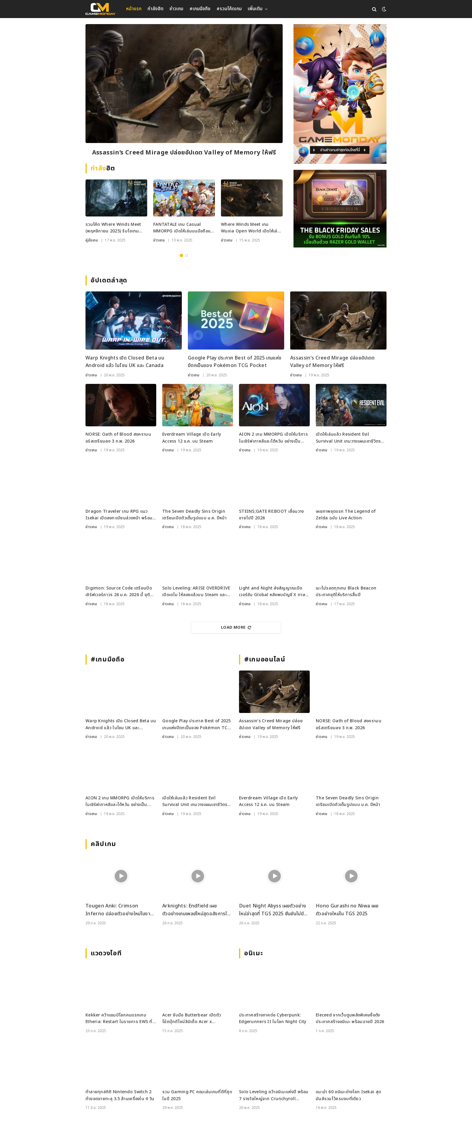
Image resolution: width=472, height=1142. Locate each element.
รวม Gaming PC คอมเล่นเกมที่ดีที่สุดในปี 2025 (197, 1095)
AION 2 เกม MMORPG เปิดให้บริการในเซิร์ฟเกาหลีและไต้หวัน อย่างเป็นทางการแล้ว (273, 438)
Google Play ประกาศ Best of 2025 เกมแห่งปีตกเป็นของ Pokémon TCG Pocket (234, 361)
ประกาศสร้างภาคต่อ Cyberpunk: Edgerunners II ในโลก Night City (272, 1018)
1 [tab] (181, 255)
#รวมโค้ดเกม (229, 8)
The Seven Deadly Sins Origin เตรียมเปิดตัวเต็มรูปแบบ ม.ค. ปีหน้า (194, 514)
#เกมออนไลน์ (264, 659)
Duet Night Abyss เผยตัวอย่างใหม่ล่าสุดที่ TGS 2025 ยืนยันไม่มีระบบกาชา (272, 910)
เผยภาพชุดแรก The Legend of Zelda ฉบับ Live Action (346, 514)
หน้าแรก (133, 8)
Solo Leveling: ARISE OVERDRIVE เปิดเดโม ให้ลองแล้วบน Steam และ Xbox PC (196, 592)
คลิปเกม (103, 844)
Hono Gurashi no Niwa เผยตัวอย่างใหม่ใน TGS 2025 (347, 909)
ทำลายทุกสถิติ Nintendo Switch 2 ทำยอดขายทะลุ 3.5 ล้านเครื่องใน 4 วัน (119, 1095)
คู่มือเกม (91, 240)
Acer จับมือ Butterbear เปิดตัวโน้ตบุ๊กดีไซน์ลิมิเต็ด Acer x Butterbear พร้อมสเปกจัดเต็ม (191, 1018)
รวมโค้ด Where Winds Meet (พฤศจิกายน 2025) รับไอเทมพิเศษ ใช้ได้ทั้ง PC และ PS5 (113, 228)
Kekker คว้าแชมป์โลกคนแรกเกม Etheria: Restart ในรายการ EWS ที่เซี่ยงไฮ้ (118, 1018)
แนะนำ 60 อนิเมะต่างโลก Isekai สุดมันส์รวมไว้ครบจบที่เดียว (348, 1095)
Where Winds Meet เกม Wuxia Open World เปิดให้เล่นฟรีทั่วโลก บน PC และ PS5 (250, 228)
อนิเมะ (253, 953)
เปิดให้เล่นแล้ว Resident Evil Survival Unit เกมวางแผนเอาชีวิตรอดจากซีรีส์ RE (351, 438)
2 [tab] (186, 255)
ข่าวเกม (176, 8)
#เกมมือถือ (199, 8)
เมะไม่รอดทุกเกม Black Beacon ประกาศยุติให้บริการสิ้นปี (346, 591)
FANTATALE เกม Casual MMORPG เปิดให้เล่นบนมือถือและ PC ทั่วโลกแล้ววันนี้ (184, 228)
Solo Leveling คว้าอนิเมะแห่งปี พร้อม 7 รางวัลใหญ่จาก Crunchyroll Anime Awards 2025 (274, 1095)
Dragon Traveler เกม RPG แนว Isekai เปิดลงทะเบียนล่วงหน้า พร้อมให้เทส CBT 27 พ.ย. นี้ (118, 515)
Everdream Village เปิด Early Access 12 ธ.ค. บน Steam (191, 437)
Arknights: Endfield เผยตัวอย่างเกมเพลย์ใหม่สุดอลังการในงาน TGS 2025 (196, 910)
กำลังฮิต (155, 8)
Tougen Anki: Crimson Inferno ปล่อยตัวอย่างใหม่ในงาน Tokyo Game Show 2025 (119, 910)
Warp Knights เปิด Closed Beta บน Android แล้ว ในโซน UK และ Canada (124, 361)
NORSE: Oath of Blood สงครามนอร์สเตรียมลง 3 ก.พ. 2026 (118, 437)
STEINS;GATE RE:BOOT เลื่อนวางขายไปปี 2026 (271, 514)
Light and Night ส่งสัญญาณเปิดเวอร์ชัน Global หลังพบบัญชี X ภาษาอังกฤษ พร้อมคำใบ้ (273, 592)
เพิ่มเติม (255, 8)
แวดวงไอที (106, 953)
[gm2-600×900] (340, 94)
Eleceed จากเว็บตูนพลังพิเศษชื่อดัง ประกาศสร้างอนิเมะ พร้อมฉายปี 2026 (350, 1018)
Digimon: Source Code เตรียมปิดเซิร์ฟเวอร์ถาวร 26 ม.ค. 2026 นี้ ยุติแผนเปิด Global (118, 592)
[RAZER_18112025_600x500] (340, 208)
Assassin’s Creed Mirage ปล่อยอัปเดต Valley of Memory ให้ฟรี (184, 152)
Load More (236, 627)
